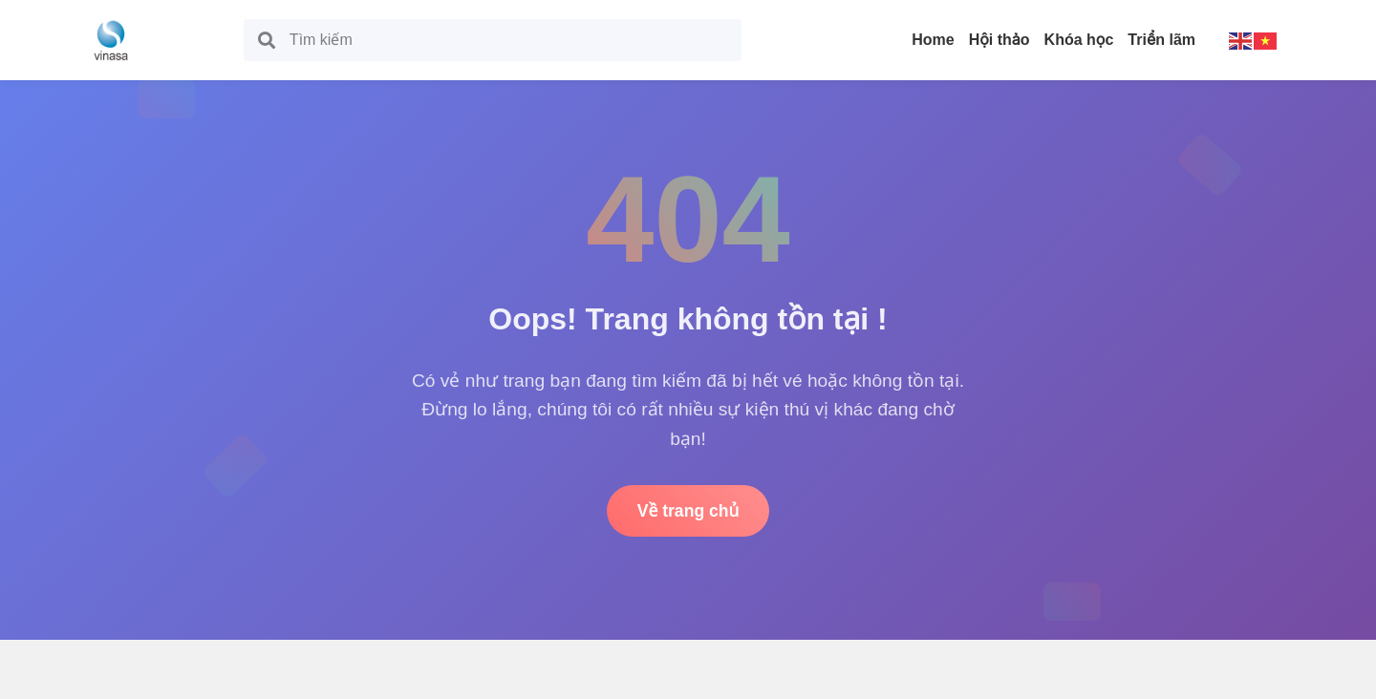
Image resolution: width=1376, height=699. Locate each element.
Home (933, 40)
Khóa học (1079, 40)
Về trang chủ (688, 510)
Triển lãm (1161, 40)
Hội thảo (999, 40)
